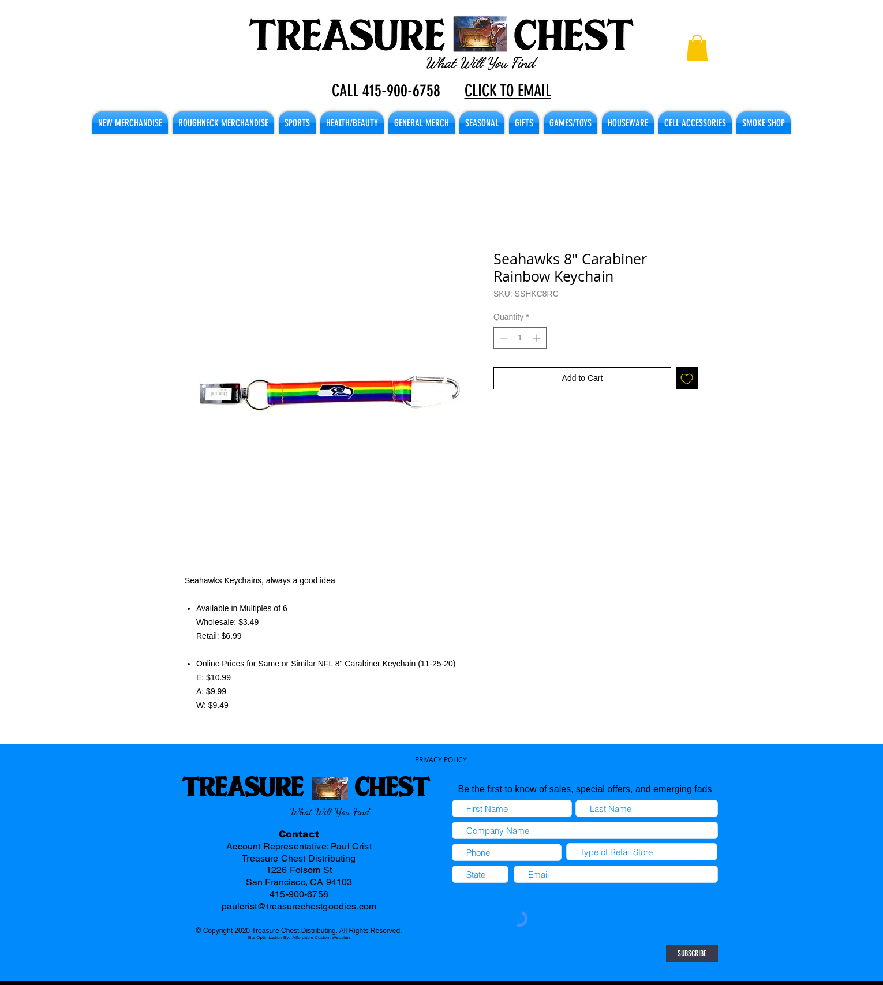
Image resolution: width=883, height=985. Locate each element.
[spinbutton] (520, 338)
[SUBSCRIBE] (692, 953)
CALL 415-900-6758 (386, 90)
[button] (697, 48)
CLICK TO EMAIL (508, 90)
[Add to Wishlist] (687, 378)
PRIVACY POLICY (441, 759)
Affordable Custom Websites (322, 937)
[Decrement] (502, 338)
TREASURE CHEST (305, 786)
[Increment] (537, 338)
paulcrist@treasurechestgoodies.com (299, 906)
